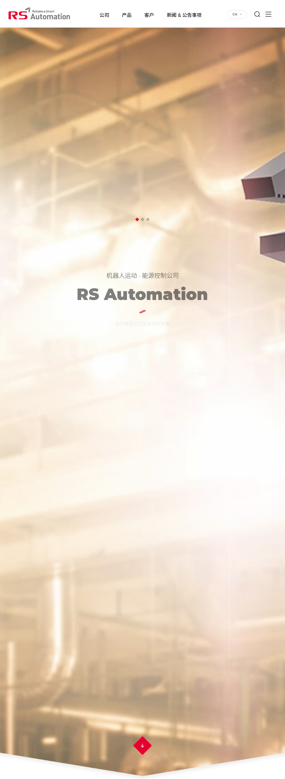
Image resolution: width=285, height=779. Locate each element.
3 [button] (148, 219)
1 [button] (137, 219)
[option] (142, 389)
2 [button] (142, 219)
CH (234, 14)
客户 (149, 15)
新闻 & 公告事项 (184, 15)
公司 (104, 15)
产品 (127, 15)
